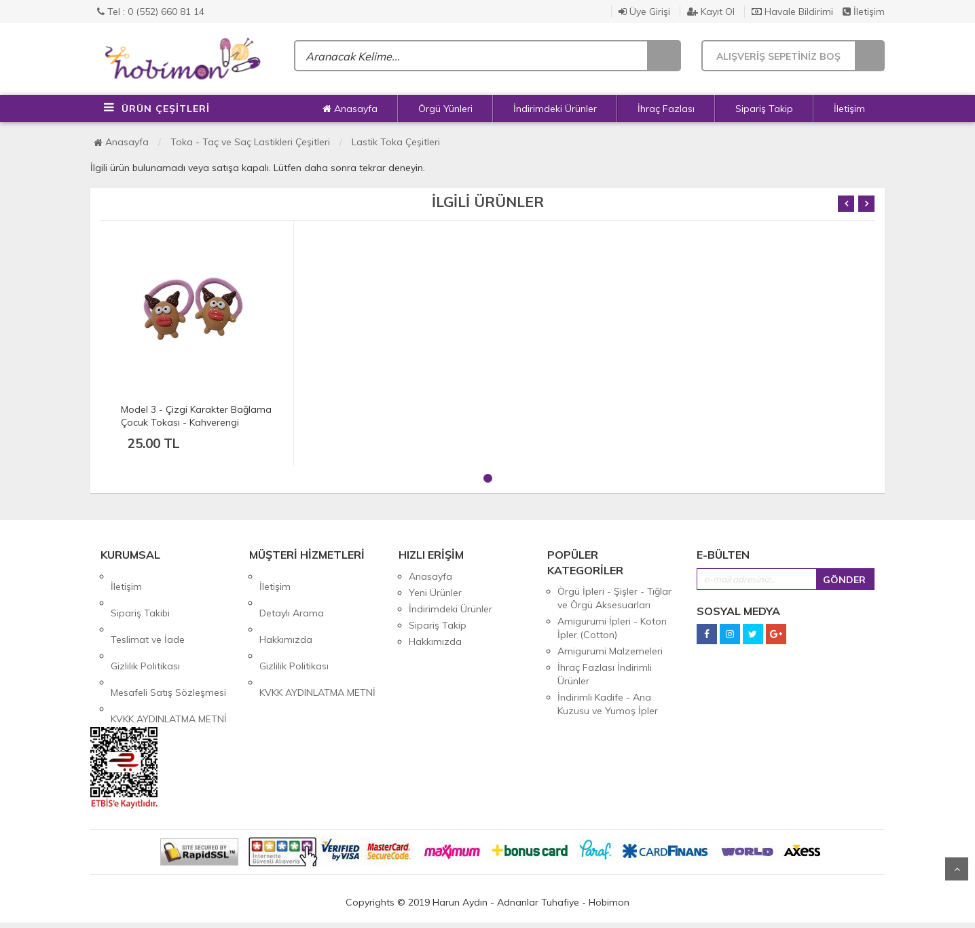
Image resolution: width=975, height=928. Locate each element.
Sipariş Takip (764, 109)
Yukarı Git (956, 868)
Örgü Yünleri (445, 109)
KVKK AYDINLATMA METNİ (169, 658)
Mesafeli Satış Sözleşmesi (168, 641)
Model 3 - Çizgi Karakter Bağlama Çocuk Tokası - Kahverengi (196, 415)
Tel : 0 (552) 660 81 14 (150, 11)
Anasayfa (350, 108)
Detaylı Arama (291, 593)
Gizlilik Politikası (145, 625)
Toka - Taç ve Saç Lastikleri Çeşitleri (250, 142)
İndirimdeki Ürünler (555, 109)
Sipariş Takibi (140, 593)
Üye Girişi (644, 11)
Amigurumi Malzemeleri (610, 651)
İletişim (864, 11)
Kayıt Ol (711, 11)
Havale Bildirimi (792, 11)
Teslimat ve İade (148, 609)
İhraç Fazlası (666, 109)
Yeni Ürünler (435, 593)
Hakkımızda (285, 609)
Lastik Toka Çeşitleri (396, 142)
